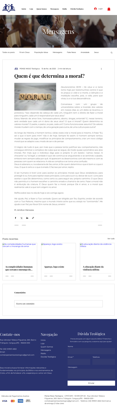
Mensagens (57, 52)
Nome (70, 346)
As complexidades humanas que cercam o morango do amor (19, 268)
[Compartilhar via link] (33, 218)
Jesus (96, 52)
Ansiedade (85, 52)
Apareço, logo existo (54, 266)
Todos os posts (8, 52)
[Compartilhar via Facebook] (15, 218)
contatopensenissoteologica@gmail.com (62, 401)
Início (43, 340)
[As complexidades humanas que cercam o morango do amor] (20, 252)
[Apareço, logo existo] (58, 252)
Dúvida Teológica (48, 357)
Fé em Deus (24, 52)
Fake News (71, 52)
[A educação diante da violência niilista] (97, 252)
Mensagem (72, 367)
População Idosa (41, 52)
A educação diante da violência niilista (93, 268)
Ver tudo (111, 239)
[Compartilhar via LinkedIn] (27, 218)
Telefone (96, 357)
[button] (108, 9)
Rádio (43, 353)
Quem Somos (47, 347)
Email (70, 357)
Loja (42, 343)
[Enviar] (91, 383)
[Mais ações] (101, 68)
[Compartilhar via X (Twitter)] (21, 218)
